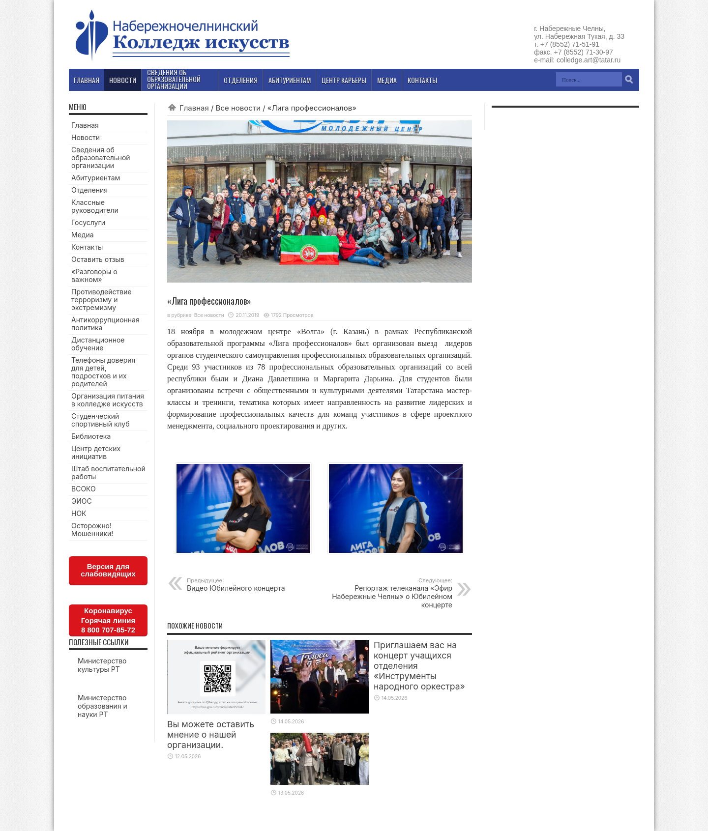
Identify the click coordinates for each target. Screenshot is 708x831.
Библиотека (91, 436)
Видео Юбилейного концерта (247, 584)
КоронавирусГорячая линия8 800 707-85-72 (108, 620)
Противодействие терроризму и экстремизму (101, 299)
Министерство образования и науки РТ (102, 705)
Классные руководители (94, 206)
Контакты (87, 247)
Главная (194, 108)
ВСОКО (83, 489)
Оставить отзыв (97, 259)
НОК (79, 513)
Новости (85, 137)
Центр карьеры (344, 80)
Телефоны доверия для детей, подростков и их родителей (103, 372)
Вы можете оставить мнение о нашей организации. (210, 734)
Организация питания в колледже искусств (107, 400)
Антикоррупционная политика (105, 323)
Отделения (89, 190)
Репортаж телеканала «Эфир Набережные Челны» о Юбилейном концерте (392, 593)
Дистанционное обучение (97, 344)
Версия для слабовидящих (108, 570)
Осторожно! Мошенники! (92, 529)
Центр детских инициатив (95, 452)
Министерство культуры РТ (102, 665)
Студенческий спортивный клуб (100, 420)
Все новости (238, 108)
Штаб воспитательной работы (108, 472)
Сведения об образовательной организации (100, 157)
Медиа (82, 234)
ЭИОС (81, 501)
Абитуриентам (95, 177)
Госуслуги (88, 222)
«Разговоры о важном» (94, 275)
